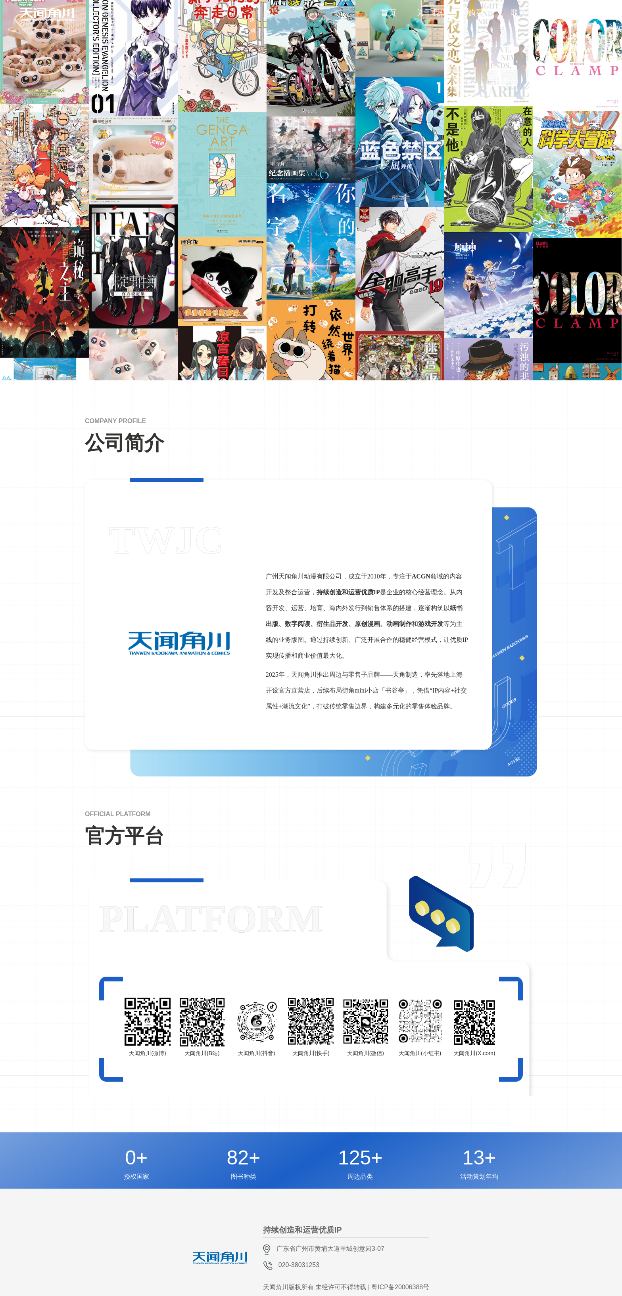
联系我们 (527, 12)
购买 (476, 12)
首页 (388, 12)
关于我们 (432, 12)
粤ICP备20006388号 (400, 1287)
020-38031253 (298, 1265)
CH (587, 10)
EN (598, 17)
